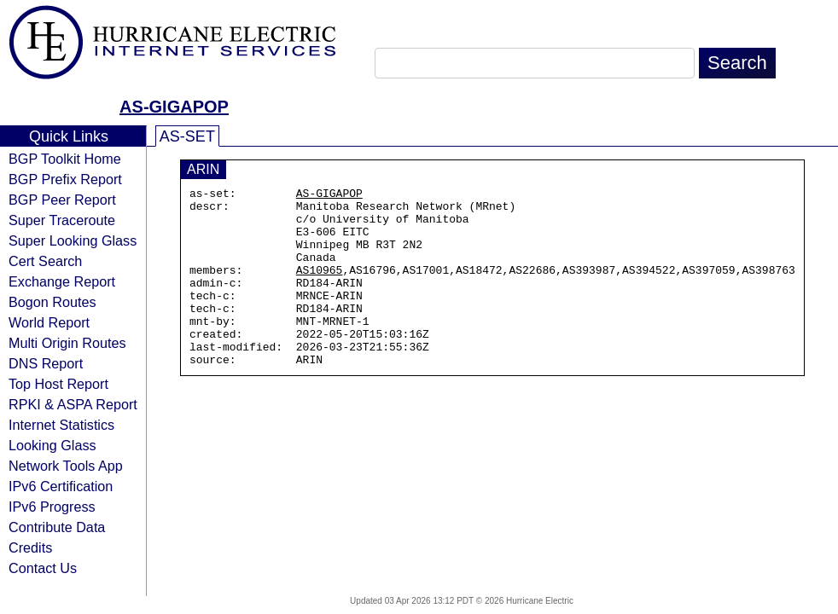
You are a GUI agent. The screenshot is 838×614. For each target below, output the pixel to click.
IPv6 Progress (52, 506)
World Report (49, 322)
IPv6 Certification (61, 486)
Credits (30, 547)
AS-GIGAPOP (174, 106)
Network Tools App (66, 465)
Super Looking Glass (73, 240)
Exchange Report (62, 281)
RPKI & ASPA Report (73, 404)
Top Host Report (58, 383)
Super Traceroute (62, 220)
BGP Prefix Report (65, 179)
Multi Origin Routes (67, 342)
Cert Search (45, 261)
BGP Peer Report (62, 199)
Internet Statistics (61, 424)
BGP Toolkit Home (65, 158)
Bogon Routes (52, 302)
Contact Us (43, 568)
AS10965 (319, 287)
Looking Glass (52, 445)
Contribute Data (57, 527)
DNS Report (46, 363)
